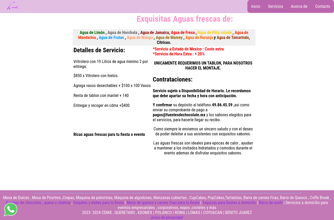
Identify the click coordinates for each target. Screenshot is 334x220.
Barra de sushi (271, 202)
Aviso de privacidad (167, 217)
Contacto (322, 6)
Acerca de (299, 6)
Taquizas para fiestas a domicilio (229, 202)
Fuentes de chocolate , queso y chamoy (38, 202)
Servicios (275, 6)
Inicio (255, 6)
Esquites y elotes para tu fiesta (98, 202)
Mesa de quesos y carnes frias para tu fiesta (163, 202)
